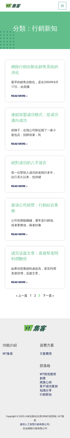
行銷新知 (46, 394)
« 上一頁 (21, 295)
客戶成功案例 (49, 386)
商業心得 (46, 382)
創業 (43, 378)
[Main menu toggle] (62, 6)
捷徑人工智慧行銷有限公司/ (35, 424)
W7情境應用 (48, 374)
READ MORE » (19, 95)
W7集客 (8, 353)
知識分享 (46, 390)
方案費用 (46, 353)
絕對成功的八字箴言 (28, 163)
